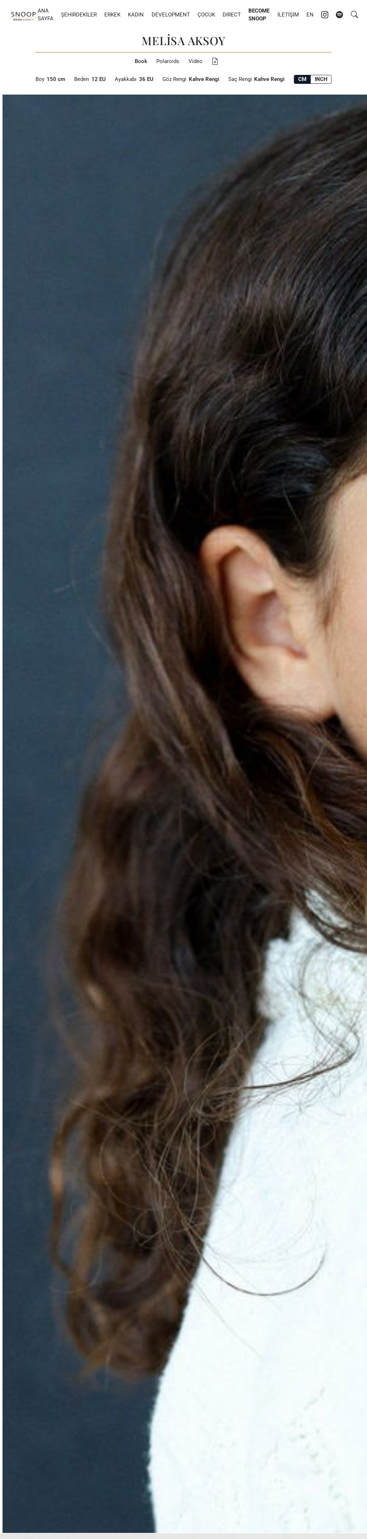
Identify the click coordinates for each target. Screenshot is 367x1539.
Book (141, 61)
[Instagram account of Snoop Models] (324, 14)
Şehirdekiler (79, 14)
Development (171, 14)
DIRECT (232, 14)
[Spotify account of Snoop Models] (339, 14)
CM (302, 79)
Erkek (112, 14)
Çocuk (206, 14)
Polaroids (167, 61)
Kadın (136, 14)
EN (310, 14)
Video (195, 61)
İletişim (288, 14)
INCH (321, 79)
